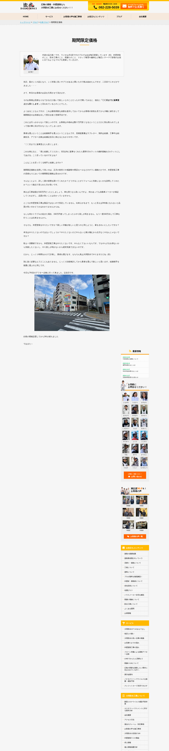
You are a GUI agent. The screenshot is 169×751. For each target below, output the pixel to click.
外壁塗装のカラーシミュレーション (78, 696)
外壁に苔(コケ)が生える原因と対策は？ (125, 718)
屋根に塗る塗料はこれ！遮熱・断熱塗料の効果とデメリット (85, 639)
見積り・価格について (132, 263)
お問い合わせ (135, 175)
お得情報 (127, 313)
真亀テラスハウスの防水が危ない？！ (78, 729)
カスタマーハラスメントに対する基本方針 (135, 409)
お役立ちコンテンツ (95, 17)
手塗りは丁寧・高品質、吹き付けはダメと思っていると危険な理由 (132, 603)
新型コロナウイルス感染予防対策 (135, 403)
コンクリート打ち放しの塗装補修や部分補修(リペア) (37, 667)
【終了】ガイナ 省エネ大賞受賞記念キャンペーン (36, 729)
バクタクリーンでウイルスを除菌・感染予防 (135, 380)
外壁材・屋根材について (133, 281)
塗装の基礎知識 (130, 254)
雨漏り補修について (131, 299)
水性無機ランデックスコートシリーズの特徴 (34, 645)
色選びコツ (128, 290)
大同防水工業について (135, 396)
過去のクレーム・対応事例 (134, 424)
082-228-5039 (105, 7)
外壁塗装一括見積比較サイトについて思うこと (82, 604)
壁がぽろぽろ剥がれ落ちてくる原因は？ (126, 715)
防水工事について (131, 304)
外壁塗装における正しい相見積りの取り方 (33, 604)
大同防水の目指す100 (132, 433)
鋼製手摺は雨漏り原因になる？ (29, 706)
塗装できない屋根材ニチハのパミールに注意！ (35, 682)
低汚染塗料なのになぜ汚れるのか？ (78, 629)
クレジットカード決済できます (135, 386)
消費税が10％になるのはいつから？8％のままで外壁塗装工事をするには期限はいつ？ (38, 611)
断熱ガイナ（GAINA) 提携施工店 (30, 654)
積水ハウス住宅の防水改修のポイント (78, 723)
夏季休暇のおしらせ (135, 64)
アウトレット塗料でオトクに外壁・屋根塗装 (34, 726)
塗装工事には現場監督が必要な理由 (78, 599)
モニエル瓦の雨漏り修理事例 (28, 715)
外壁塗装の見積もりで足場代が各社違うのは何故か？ (37, 607)
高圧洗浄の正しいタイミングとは (123, 635)
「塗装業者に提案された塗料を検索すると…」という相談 (85, 658)
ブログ (119, 17)
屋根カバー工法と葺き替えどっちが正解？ (33, 679)
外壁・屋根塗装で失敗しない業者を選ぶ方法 (81, 590)
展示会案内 (128, 375)
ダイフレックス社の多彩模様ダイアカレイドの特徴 (36, 628)
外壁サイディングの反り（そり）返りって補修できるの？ (131, 711)
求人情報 (127, 443)
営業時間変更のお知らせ (135, 76)
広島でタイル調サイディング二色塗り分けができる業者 (38, 688)
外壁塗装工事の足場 (118, 632)
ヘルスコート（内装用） (27, 657)
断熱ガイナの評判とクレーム (28, 651)
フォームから (133, 6)
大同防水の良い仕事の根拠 (134, 338)
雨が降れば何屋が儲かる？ (27, 709)
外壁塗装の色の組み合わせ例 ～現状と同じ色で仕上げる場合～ (85, 705)
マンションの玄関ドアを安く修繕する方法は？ (35, 615)
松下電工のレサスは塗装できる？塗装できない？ (36, 685)
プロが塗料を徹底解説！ (133, 277)
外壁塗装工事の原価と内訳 (27, 595)
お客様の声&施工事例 (72, 17)
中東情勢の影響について (135, 58)
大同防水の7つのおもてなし (134, 329)
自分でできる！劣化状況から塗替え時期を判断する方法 (132, 593)
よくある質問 (129, 309)
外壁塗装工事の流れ (131, 347)
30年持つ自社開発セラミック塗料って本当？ (81, 626)
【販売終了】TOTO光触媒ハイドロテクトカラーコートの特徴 (38, 624)
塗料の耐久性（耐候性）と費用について (79, 646)
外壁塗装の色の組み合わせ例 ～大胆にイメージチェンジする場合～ (85, 700)
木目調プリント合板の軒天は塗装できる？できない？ (37, 665)
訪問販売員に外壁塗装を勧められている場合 (81, 593)
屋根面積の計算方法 (25, 598)
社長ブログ (128, 468)
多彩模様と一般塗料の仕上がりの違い (78, 635)
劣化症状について (131, 286)
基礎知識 (114, 587)
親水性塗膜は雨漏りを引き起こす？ (124, 696)
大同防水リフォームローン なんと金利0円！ (34, 732)
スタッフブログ (130, 472)
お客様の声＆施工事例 (132, 429)
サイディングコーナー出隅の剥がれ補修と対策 (128, 702)
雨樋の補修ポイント (118, 626)
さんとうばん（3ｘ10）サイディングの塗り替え (35, 670)
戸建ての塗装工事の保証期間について (125, 599)
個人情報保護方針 (131, 447)
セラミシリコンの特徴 (26, 631)
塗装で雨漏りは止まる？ (27, 712)
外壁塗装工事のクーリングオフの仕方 (78, 602)
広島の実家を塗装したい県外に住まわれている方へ (135, 369)
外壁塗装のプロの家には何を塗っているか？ (81, 623)
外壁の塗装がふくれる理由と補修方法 (125, 699)
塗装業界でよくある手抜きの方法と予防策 (80, 596)
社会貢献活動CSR (131, 452)
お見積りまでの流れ (131, 343)
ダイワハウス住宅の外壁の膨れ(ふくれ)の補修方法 (36, 696)
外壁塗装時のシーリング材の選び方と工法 (127, 629)
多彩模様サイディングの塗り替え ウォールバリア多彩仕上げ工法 (85, 650)
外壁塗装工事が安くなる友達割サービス (32, 723)
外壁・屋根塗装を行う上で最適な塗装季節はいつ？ (130, 590)
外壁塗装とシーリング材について (123, 638)
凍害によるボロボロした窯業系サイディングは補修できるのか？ (132, 706)
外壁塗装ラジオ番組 (131, 438)
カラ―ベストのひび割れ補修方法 (30, 676)
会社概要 (142, 17)
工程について (129, 267)
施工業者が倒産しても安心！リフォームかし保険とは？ (132, 607)
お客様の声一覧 (135, 236)
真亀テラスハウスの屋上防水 (75, 726)
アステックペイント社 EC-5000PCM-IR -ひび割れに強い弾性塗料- (38, 641)
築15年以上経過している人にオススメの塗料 (81, 654)
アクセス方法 (129, 420)
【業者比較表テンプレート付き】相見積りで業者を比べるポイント (38, 591)
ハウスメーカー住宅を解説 (134, 295)
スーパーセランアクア (26, 648)
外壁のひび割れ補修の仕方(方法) (123, 721)
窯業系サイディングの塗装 (27, 673)
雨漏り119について (131, 363)
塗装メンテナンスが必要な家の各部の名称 (127, 596)
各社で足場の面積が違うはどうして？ (32, 601)
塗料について (129, 272)
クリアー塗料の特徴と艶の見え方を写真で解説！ (83, 632)
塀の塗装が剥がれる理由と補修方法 (124, 724)
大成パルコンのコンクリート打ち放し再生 (33, 699)
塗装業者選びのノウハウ (133, 258)
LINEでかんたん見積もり (133, 359)
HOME (26, 17)
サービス (49, 17)
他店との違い (129, 334)
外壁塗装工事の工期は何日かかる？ (124, 641)
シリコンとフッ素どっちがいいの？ (78, 643)
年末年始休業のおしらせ (135, 70)
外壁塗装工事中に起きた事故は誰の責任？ (80, 607)
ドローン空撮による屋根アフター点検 (135, 353)
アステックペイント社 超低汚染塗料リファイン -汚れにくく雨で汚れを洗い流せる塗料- (38, 635)
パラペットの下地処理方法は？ (122, 623)
